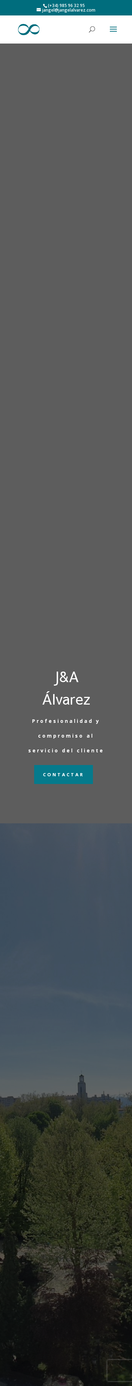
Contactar (63, 774)
